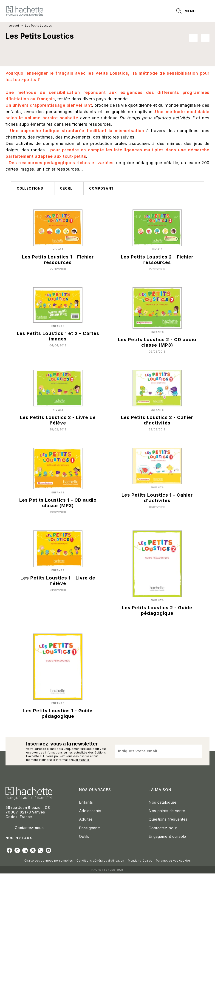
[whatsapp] (41, 850)
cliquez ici (82, 760)
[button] (199, 38)
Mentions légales (140, 860)
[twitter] (33, 850)
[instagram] (17, 850)
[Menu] (191, 11)
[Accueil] (25, 11)
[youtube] (48, 850)
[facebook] (9, 850)
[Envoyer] (196, 751)
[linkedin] (25, 850)
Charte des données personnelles (48, 860)
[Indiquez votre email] (153, 751)
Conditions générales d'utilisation (100, 860)
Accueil (14, 25)
